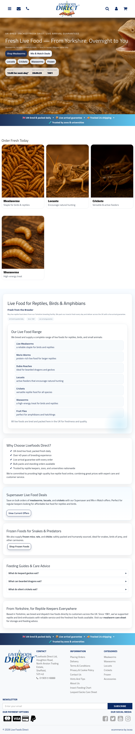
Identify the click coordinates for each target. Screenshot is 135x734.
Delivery (74, 661)
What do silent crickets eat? (22, 589)
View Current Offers (18, 513)
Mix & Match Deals (40, 53)
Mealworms (110, 657)
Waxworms (37, 61)
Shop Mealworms (16, 53)
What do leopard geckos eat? (23, 573)
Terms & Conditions (80, 666)
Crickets (23, 61)
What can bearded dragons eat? (25, 581)
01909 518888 (45, 678)
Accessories (110, 679)
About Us (75, 683)
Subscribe (120, 706)
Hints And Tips (77, 679)
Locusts (11, 61)
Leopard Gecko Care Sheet (83, 692)
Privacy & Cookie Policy (82, 670)
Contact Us (75, 674)
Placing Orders (77, 657)
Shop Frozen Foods (19, 546)
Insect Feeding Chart (80, 687)
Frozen (50, 61)
